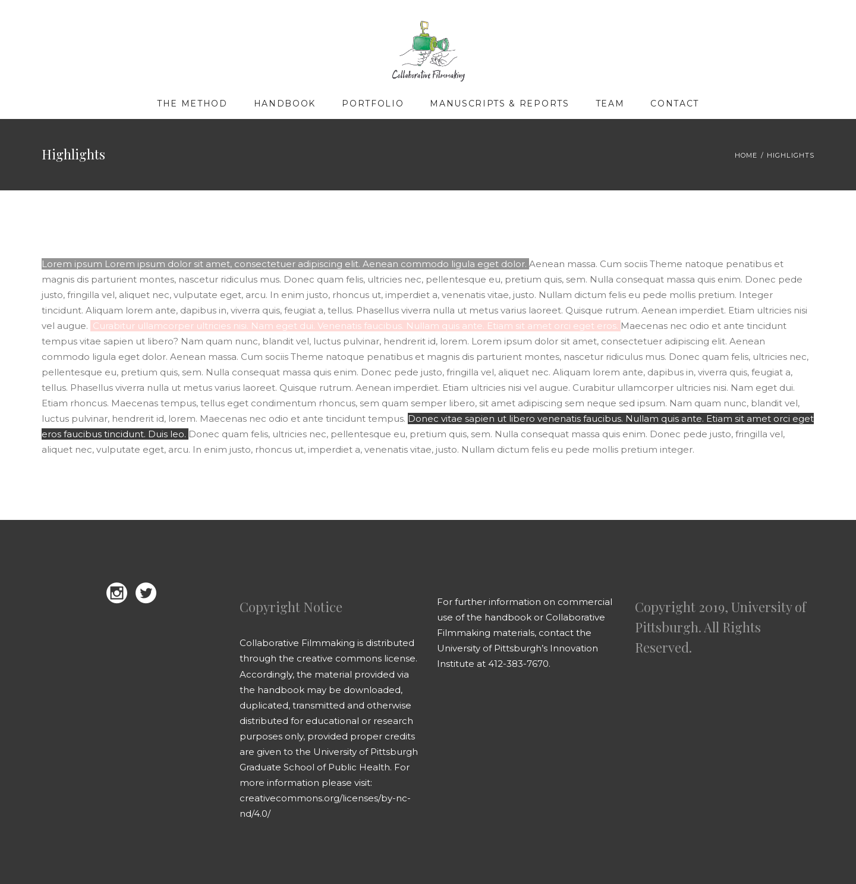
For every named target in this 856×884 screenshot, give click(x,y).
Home (746, 155)
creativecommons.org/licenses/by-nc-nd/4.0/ (325, 805)
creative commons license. (357, 658)
